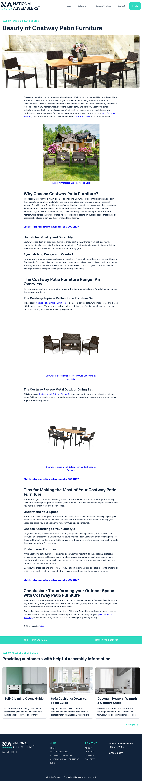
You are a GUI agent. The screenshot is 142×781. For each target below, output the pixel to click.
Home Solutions (59, 752)
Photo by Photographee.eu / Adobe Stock (71, 183)
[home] (21, 6)
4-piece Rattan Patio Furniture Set (52, 303)
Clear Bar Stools (82, 116)
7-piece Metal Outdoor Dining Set (55, 394)
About (88, 748)
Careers (89, 755)
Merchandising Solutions (64, 759)
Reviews (89, 752)
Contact (121, 6)
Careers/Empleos (103, 6)
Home (68, 6)
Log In (135, 6)
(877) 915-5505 (116, 753)
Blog (52, 763)
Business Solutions (61, 755)
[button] (83, 6)
